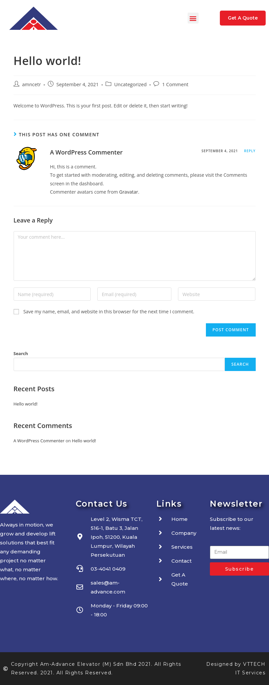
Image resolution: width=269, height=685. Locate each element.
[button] (193, 18)
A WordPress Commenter (86, 152)
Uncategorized (130, 84)
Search (21, 353)
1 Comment (175, 84)
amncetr (31, 84)
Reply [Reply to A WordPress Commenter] (249, 151)
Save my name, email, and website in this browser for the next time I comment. (108, 311)
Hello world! (26, 404)
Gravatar (128, 192)
